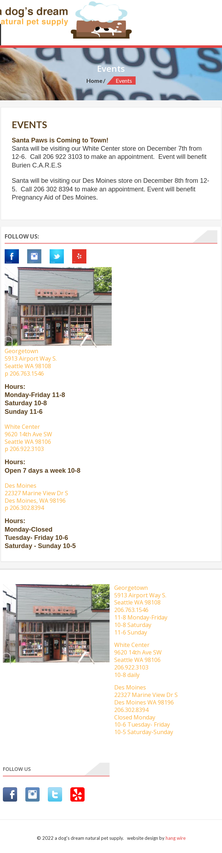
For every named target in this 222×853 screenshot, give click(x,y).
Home (94, 80)
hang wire (176, 838)
